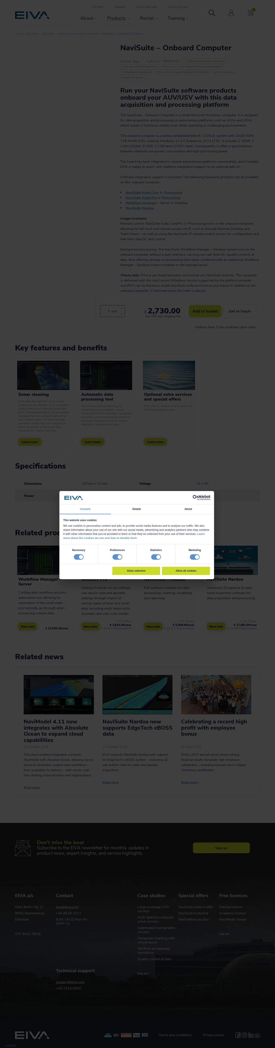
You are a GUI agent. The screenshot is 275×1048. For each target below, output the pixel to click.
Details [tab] (136, 508)
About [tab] (188, 508)
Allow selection (136, 570)
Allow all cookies (186, 570)
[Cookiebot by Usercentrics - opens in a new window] (195, 497)
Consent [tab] (85, 508)
